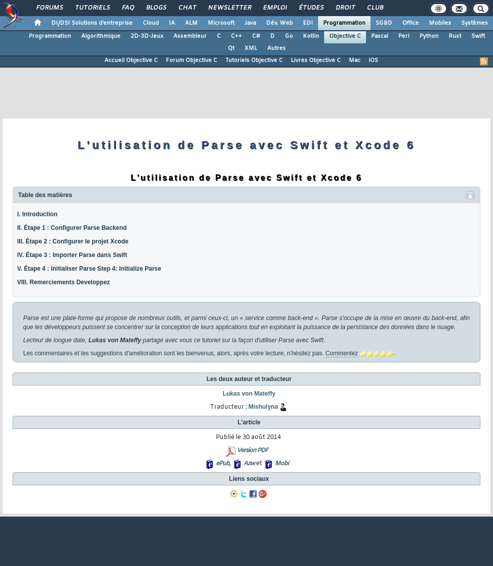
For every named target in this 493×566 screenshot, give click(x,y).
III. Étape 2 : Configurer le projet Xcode (73, 241)
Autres (276, 48)
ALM (191, 23)
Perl (403, 36)
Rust (455, 36)
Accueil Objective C (131, 60)
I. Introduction (37, 214)
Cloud (151, 23)
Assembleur (190, 36)
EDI (308, 23)
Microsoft (221, 23)
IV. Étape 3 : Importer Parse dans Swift (72, 255)
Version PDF (252, 451)
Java (250, 23)
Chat (187, 8)
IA (172, 23)
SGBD (384, 23)
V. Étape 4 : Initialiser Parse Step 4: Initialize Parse (89, 268)
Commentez (342, 353)
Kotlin (311, 36)
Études (310, 8)
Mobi (281, 464)
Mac (354, 60)
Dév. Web (279, 23)
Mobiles (440, 23)
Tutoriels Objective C (254, 60)
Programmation (344, 23)
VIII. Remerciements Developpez (63, 282)
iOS (373, 60)
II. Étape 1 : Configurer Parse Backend (72, 227)
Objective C (345, 36)
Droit (344, 8)
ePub (222, 464)
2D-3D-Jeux (147, 36)
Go (289, 36)
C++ (236, 36)
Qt (231, 48)
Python (429, 36)
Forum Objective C (191, 60)
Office (410, 23)
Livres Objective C (316, 60)
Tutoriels (92, 8)
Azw (249, 464)
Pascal (379, 36)
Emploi (274, 8)
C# (256, 36)
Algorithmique (100, 36)
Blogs (156, 8)
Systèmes (474, 23)
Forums (49, 8)
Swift (478, 36)
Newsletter (229, 8)
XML (250, 48)
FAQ (127, 8)
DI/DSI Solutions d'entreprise (92, 23)
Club (374, 8)
